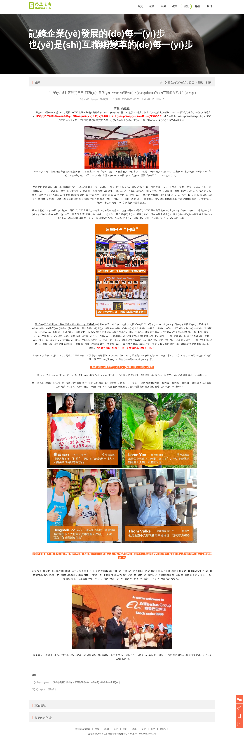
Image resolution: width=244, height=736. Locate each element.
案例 (163, 6)
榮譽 (197, 6)
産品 (151, 6)
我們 (209, 6)
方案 (97, 729)
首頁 (140, 6)
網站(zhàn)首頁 (82, 729)
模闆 (174, 6)
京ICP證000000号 (147, 733)
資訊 (186, 6)
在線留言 (164, 729)
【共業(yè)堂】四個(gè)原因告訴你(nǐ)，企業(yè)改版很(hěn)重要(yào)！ (87, 682)
